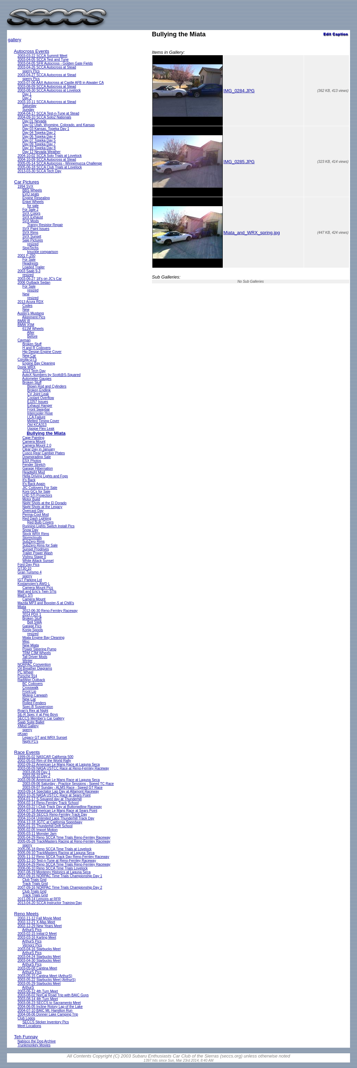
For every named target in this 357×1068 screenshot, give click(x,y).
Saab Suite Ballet (30, 722)
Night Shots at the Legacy (42, 507)
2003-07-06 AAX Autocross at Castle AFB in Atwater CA (60, 83)
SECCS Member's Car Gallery (40, 718)
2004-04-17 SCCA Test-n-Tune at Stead (48, 113)
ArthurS (28, 987)
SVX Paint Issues (35, 229)
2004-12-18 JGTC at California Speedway (49, 822)
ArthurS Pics (32, 930)
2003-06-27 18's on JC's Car (39, 279)
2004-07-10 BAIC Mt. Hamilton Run (44, 1010)
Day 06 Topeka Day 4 (38, 136)
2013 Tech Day (34, 371)
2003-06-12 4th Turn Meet (37, 991)
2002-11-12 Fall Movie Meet (39, 918)
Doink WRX (26, 367)
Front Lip (29, 691)
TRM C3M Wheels (36, 653)
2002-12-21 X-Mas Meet (36, 922)
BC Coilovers (32, 684)
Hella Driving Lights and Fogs (45, 476)
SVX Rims (30, 232)
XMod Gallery (28, 726)
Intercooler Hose (40, 413)
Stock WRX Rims (35, 534)
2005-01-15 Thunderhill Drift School (45, 826)
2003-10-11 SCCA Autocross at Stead (46, 102)
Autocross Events (31, 51)
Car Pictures (26, 182)
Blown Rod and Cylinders (46, 386)
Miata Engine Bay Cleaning (43, 638)
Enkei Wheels (33, 202)
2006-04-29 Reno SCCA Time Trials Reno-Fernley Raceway (63, 864)
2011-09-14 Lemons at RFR (39, 899)
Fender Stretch (33, 465)
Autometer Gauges (37, 379)
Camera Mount (33, 441)
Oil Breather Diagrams (34, 668)
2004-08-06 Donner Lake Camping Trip (47, 1014)
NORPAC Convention (34, 664)
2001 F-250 (26, 256)
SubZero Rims (33, 541)
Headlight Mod (33, 472)
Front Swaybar (38, 409)
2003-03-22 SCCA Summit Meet (42, 56)
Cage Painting (33, 438)
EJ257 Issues (37, 402)
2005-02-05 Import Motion (37, 830)
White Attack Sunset (38, 561)
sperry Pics (30, 71)
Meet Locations (29, 1026)
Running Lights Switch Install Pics (48, 526)
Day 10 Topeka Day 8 (38, 148)
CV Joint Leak (38, 394)
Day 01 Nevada (34, 121)
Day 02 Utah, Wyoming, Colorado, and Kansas (58, 125)
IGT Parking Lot (29, 580)
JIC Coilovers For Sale (39, 488)
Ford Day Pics (28, 565)
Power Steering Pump (39, 649)
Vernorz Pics (32, 945)
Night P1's (30, 741)
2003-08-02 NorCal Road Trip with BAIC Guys (53, 995)
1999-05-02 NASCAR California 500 (45, 757)
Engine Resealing (36, 198)
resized (32, 244)
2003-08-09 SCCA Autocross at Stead (46, 86)
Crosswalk (30, 688)
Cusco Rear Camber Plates (43, 453)
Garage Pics (31, 626)
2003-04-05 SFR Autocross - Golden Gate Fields (55, 63)
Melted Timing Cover (43, 421)
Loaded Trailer (33, 267)
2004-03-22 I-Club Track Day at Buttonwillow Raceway (59, 807)
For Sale (29, 259)
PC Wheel (25, 672)
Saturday (29, 106)
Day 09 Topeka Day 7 (38, 144)
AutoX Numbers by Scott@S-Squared (51, 375)
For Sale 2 (30, 209)
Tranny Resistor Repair (45, 225)
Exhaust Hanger (39, 405)
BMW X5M (25, 325)
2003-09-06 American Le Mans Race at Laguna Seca (58, 780)
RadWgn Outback (31, 680)
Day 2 (26, 98)
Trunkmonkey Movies (34, 1045)
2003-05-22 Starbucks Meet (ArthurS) (46, 980)
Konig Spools (32, 630)
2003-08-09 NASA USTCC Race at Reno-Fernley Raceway (63, 768)
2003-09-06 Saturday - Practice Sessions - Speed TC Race (68, 784)
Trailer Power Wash (37, 553)
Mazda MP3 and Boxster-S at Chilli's (45, 603)
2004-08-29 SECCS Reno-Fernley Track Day (52, 814)
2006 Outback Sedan (33, 282)
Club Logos (26, 1018)
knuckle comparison (42, 252)
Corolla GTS (27, 359)
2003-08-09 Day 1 (36, 772)
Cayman (23, 340)
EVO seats (30, 194)
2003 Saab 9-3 (28, 271)
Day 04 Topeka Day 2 (38, 133)
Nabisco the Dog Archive (36, 1041)
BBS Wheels (32, 190)
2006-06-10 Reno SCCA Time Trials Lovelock (52, 868)
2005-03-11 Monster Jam (36, 834)
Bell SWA (34, 622)
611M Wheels (33, 329)
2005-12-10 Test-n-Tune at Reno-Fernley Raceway (56, 861)
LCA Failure (36, 417)
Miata (21, 607)
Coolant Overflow (40, 398)
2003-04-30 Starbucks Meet (38, 960)
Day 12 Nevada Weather (41, 152)
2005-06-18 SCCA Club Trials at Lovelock (49, 167)
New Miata (30, 645)
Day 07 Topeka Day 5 (38, 140)
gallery (14, 39)
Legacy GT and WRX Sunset (44, 737)
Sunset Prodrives (35, 549)
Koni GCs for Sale (36, 491)
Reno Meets (26, 913)
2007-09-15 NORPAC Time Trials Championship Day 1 (59, 876)
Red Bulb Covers (40, 522)
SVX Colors (31, 213)
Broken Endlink (39, 390)
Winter (27, 661)
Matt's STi (25, 595)
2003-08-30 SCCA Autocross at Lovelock (49, 90)
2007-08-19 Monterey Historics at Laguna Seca (54, 872)
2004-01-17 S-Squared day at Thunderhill (49, 799)
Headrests (30, 263)
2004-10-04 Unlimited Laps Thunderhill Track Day (55, 818)
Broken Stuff (31, 344)
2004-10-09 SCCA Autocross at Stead (46, 159)
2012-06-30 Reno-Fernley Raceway (49, 611)
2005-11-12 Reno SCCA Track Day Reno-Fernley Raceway (63, 857)
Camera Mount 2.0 (36, 445)
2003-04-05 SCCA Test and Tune (43, 60)
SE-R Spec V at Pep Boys (37, 714)
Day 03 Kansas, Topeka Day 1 (45, 129)
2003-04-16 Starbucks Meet (38, 949)
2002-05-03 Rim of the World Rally (44, 761)
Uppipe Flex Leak (40, 429)
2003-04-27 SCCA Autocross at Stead (46, 75)
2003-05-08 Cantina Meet (37, 968)
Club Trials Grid (34, 880)
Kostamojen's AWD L (33, 584)
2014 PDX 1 (31, 614)
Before (32, 336)
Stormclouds (32, 538)
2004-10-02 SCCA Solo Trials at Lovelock (49, 156)
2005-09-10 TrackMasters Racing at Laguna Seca (55, 853)
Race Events (27, 752)
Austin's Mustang (30, 313)
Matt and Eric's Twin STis (36, 591)
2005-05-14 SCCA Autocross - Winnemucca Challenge (59, 163)
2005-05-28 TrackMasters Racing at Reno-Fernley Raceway (63, 841)
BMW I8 (23, 321)
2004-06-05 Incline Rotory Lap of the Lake (50, 1007)
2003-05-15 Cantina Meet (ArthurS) (44, 976)
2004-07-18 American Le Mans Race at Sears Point (57, 811)
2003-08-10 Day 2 (36, 776)
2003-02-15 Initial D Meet (36, 934)
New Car (29, 356)
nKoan (22, 734)
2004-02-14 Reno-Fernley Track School (47, 803)
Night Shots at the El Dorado (44, 503)
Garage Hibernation (37, 468)
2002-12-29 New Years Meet (39, 926)
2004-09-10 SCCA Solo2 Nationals (44, 117)
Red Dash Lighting (36, 518)
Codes (27, 306)
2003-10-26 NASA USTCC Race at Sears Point (54, 795)
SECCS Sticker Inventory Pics (45, 1022)
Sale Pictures (32, 240)
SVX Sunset (31, 236)
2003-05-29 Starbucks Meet (38, 984)
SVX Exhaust (32, 217)
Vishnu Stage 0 (34, 557)
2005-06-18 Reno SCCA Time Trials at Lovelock (54, 849)
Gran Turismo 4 (29, 572)
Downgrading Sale (36, 457)
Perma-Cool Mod (35, 515)
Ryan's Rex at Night (32, 711)
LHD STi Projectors (37, 495)
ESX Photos (31, 461)
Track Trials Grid (35, 884)
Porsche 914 (27, 676)
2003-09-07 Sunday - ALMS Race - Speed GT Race (62, 787)
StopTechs (30, 248)
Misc (26, 641)
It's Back (28, 480)
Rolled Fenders (34, 703)
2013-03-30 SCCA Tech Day (39, 171)
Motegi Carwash (34, 695)
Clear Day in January (38, 449)
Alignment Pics (33, 317)
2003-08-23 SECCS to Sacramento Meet (49, 1003)
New (25, 294)
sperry (27, 576)
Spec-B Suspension (37, 707)
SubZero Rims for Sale (40, 545)
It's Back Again (33, 484)
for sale (33, 206)
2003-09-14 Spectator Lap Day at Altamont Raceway (58, 791)
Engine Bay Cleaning (38, 363)
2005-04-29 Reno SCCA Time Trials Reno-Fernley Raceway (63, 837)
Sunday (28, 109)
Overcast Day (33, 511)
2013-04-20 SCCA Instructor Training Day (49, 903)
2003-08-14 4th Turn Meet (37, 999)
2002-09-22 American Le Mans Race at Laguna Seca (58, 764)
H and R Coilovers (36, 348)
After (31, 332)
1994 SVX (25, 186)
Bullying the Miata (46, 433)
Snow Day (30, 530)
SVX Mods (30, 221)
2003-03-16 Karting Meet (36, 937)
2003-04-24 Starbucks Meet (38, 957)
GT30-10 (24, 568)
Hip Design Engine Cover (41, 352)
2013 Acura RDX (30, 302)
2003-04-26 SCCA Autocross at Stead (46, 67)
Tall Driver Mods (34, 657)
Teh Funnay (26, 1036)
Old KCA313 (37, 425)
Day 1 (26, 94)
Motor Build (31, 499)
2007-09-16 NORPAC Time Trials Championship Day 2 (59, 887)
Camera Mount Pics (37, 588)
